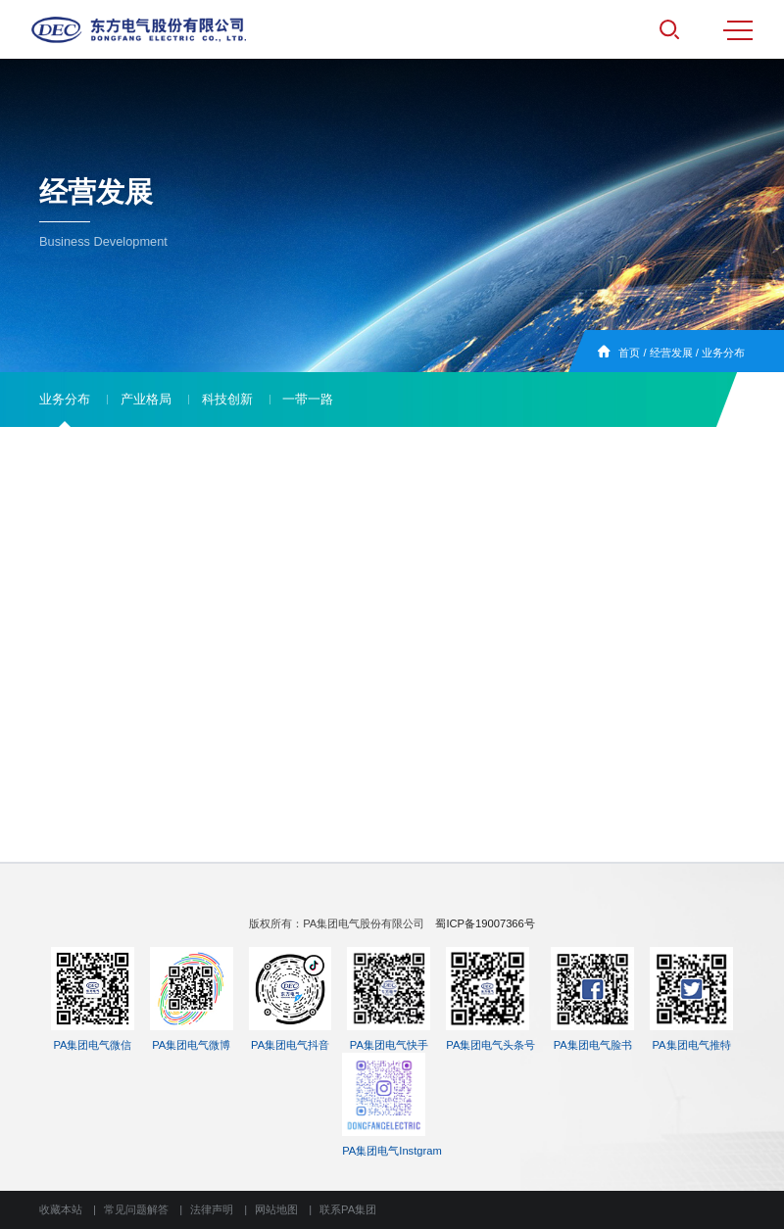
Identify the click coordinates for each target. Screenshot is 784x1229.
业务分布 (723, 352)
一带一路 (307, 399)
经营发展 (671, 352)
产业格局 (146, 399)
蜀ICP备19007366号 (484, 923)
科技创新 (227, 399)
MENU (738, 30)
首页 (629, 352)
